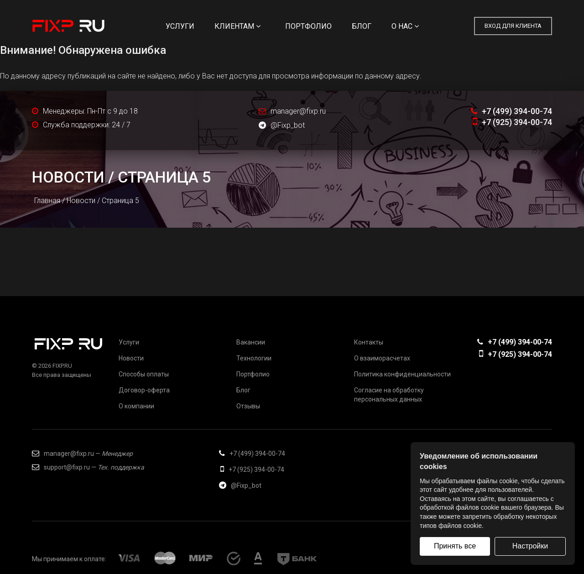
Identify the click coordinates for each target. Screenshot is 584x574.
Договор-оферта (144, 390)
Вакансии (250, 342)
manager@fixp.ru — (82, 453)
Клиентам (237, 26)
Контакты (368, 342)
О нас (405, 26)
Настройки (530, 546)
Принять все (455, 546)
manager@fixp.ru (298, 111)
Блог (361, 26)
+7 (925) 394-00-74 (512, 122)
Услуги (180, 26)
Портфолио (308, 26)
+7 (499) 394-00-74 (511, 111)
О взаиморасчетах (382, 358)
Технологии (253, 358)
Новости (68, 177)
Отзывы (248, 406)
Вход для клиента (513, 25)
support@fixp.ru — (88, 467)
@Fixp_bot (282, 125)
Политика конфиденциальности (402, 374)
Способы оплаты (144, 374)
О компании (136, 406)
